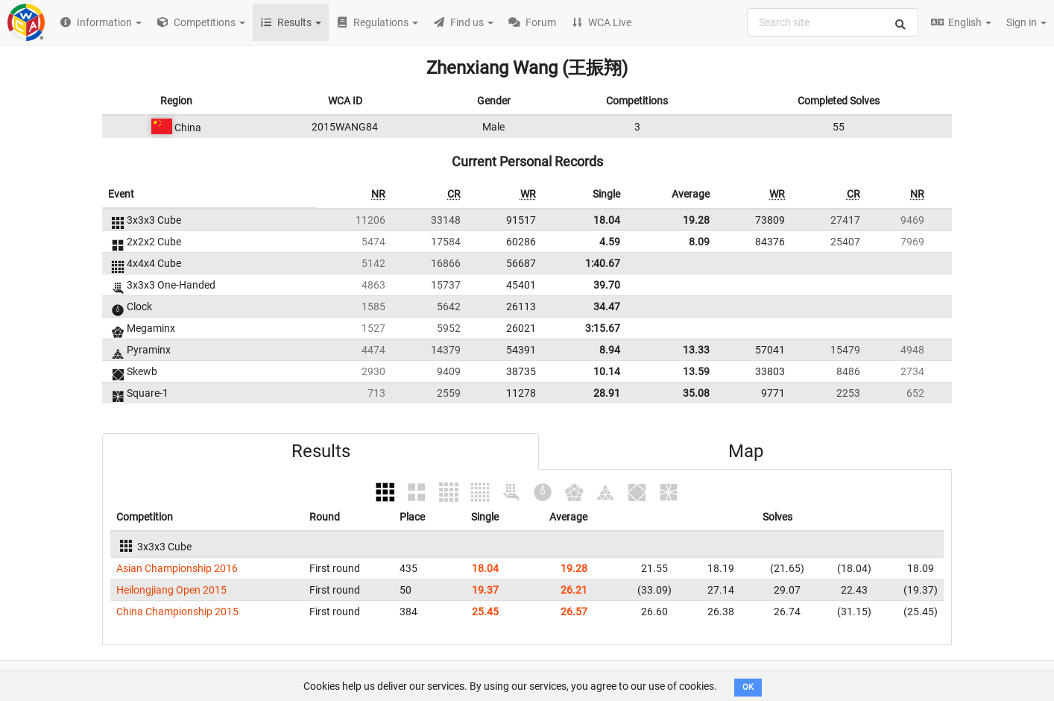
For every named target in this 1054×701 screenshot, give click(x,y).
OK (748, 687)
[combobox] (832, 22)
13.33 (696, 350)
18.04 (606, 220)
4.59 (609, 242)
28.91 (606, 393)
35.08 (696, 393)
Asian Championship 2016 (177, 568)
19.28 (696, 220)
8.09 (699, 242)
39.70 (606, 285)
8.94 (609, 350)
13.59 (696, 371)
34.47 (606, 306)
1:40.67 (602, 263)
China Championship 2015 (177, 611)
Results (320, 451)
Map (745, 451)
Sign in (1026, 22)
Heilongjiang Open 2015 (171, 590)
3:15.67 (602, 328)
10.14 (606, 371)
